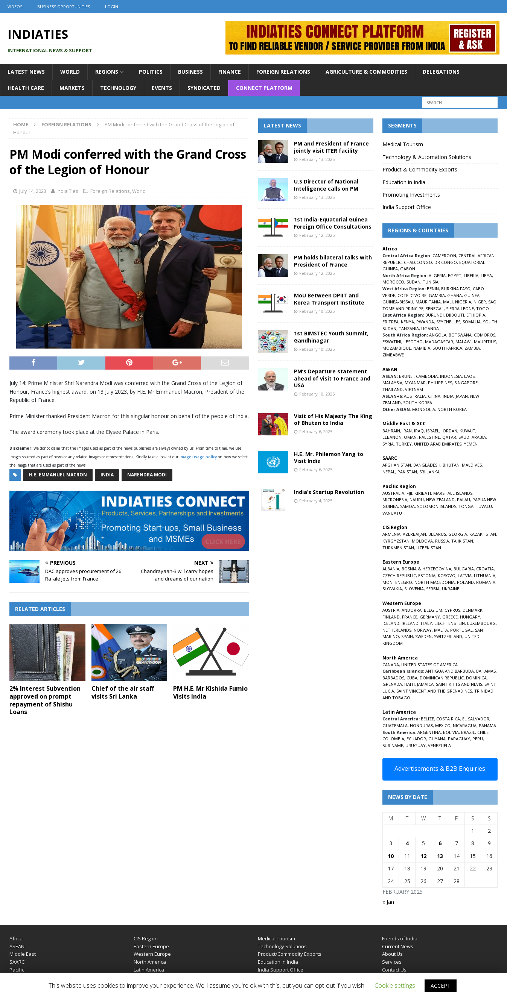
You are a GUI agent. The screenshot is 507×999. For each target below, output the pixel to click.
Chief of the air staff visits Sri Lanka (122, 692)
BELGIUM (433, 610)
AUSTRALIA (415, 396)
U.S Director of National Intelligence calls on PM (326, 185)
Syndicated (204, 87)
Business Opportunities (63, 6)
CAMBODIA (427, 376)
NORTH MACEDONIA (434, 582)
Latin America (149, 969)
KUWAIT (467, 431)
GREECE (450, 617)
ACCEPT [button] (441, 985)
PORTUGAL (461, 630)
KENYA (407, 321)
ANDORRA (412, 610)
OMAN (410, 437)
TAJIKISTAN (462, 541)
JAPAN (462, 396)
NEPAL (388, 471)
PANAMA (487, 725)
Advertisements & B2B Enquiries (439, 768)
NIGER (480, 302)
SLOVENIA (414, 588)
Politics (151, 71)
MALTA (441, 630)
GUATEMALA (395, 725)
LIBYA (486, 275)
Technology (118, 87)
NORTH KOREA (452, 409)
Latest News (26, 71)
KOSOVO (446, 575)
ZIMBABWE (393, 355)
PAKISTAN (407, 471)
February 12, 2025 (317, 235)
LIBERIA (471, 275)
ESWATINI (391, 341)
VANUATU (392, 513)
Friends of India (399, 938)
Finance (229, 71)
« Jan (388, 901)
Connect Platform (264, 87)
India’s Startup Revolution (329, 492)
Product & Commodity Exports (419, 169)
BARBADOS (393, 678)
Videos (15, 6)
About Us (392, 953)
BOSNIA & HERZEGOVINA (426, 569)
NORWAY (423, 630)
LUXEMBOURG (481, 623)
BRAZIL (468, 732)
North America (150, 961)
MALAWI (463, 341)
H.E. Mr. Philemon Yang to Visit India (328, 457)
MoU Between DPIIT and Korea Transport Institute (329, 299)
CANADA (390, 664)
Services (392, 961)
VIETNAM (414, 389)
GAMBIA (437, 295)
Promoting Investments (411, 194)
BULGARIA (464, 569)
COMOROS (484, 335)
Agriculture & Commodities (366, 71)
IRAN (407, 431)
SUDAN (413, 282)
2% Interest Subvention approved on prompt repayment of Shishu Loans (45, 700)
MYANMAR (415, 382)
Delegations (441, 71)
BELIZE (427, 719)
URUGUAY (415, 745)
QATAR (449, 437)
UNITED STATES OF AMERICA (429, 664)
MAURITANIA (428, 302)
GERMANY (430, 617)
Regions (106, 71)
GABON (407, 268)
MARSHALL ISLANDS (452, 493)
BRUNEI (406, 376)
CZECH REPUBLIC (399, 575)
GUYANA (437, 738)
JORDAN (449, 431)
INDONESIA (451, 376)
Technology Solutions (282, 946)
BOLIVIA (451, 732)
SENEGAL (435, 308)
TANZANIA (409, 328)
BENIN (433, 288)
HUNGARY (470, 617)
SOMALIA (472, 321)
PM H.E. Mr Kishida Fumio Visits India (210, 692)
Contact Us (394, 969)
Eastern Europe (151, 946)
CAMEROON (444, 255)
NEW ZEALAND (440, 499)
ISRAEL (432, 431)
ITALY (426, 623)
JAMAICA (425, 684)
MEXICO (443, 725)
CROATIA (485, 569)
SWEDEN (423, 636)
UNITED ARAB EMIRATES (437, 444)
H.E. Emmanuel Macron (58, 474)
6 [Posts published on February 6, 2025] (440, 843)
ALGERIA (437, 275)
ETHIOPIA (475, 315)
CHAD (409, 262)
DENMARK (473, 610)
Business (190, 71)
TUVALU (484, 506)
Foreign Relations (283, 71)
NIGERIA (463, 302)
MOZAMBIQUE (396, 348)
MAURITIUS (485, 341)
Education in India (403, 182)
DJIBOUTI (455, 315)
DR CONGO (445, 262)
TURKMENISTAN (398, 547)
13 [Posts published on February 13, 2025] (440, 856)
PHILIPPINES (440, 382)
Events (162, 87)
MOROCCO (393, 282)
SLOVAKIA (392, 588)
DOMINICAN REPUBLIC (442, 678)
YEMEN (471, 444)
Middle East (22, 953)
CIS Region (146, 938)
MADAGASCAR (439, 341)
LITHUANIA (484, 575)
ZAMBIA (472, 348)
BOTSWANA (460, 335)
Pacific (16, 969)
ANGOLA (437, 335)
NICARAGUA (465, 725)
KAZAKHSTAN (482, 534)
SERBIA (433, 588)
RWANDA (425, 321)
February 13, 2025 (317, 159)
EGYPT (454, 275)
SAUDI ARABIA (472, 437)
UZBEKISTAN (428, 547)
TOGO (482, 308)
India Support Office (406, 207)
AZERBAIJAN (414, 534)
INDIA (448, 396)
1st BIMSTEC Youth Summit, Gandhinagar (331, 337)
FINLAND (391, 617)
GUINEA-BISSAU (397, 302)
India (107, 474)
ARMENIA (391, 534)
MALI (448, 302)
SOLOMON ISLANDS (436, 506)
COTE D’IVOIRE (411, 295)
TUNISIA (430, 282)
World (70, 71)
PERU (477, 738)
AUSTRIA (390, 610)
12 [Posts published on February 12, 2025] (423, 856)
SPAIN (407, 636)
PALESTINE (429, 437)
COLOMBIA (393, 738)
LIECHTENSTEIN (449, 623)
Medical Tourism (402, 144)
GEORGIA (457, 534)
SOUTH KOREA (417, 402)
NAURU (417, 499)
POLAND (465, 582)
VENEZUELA (439, 745)
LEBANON (392, 437)
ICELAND (390, 623)
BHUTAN (451, 465)
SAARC (16, 961)
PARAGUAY (459, 738)
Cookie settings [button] (395, 985)
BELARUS (437, 534)
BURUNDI (434, 315)
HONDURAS (421, 725)
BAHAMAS (486, 671)
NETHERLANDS (396, 630)
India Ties (67, 191)
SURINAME (392, 745)
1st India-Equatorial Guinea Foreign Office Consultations (332, 223)
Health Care (26, 87)
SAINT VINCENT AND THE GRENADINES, (434, 691)
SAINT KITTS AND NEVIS (459, 684)
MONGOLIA (423, 409)
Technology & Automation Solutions (426, 157)
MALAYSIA (392, 382)
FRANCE (409, 617)
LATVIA (465, 575)
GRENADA (392, 684)
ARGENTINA (429, 732)
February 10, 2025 (317, 311)
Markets (72, 87)
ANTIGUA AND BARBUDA (449, 671)
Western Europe (152, 953)
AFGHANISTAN (396, 465)
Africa (16, 938)
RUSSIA (442, 541)
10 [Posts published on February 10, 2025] (391, 856)
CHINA (434, 396)
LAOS (469, 376)
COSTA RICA (448, 719)
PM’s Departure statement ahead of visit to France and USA (332, 378)
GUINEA (472, 295)
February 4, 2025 (315, 500)
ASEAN (389, 369)
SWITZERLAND (448, 636)
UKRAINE (450, 588)
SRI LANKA (429, 471)
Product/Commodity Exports (289, 953)
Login (111, 6)
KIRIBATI (422, 493)
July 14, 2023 (32, 191)
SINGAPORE (466, 382)
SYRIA (388, 444)
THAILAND (392, 389)
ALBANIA (390, 569)
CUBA (412, 678)
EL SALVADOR (475, 719)
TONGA (466, 506)
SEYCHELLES (448, 321)
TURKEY (404, 444)
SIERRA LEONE (460, 308)
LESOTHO (413, 341)
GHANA (454, 295)
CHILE (483, 732)
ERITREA (390, 321)
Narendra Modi (147, 474)
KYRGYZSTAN (396, 541)
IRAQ (419, 431)
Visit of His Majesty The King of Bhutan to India (333, 419)
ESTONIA (426, 575)
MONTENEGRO (397, 582)
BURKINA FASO (455, 288)
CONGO (424, 262)
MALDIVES (472, 465)
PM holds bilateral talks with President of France (333, 261)
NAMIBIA (421, 348)
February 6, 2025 (315, 431)
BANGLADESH (426, 465)
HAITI (409, 684)
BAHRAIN (391, 431)
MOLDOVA (422, 541)
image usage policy (198, 456)
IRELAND (410, 623)
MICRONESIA (394, 499)
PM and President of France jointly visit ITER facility (331, 147)
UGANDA (430, 328)
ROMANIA (485, 582)
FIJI (409, 493)
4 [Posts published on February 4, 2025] (407, 843)
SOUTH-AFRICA (447, 348)
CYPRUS (452, 610)
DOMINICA (476, 678)
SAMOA (407, 506)
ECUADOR (416, 738)
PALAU (463, 499)
